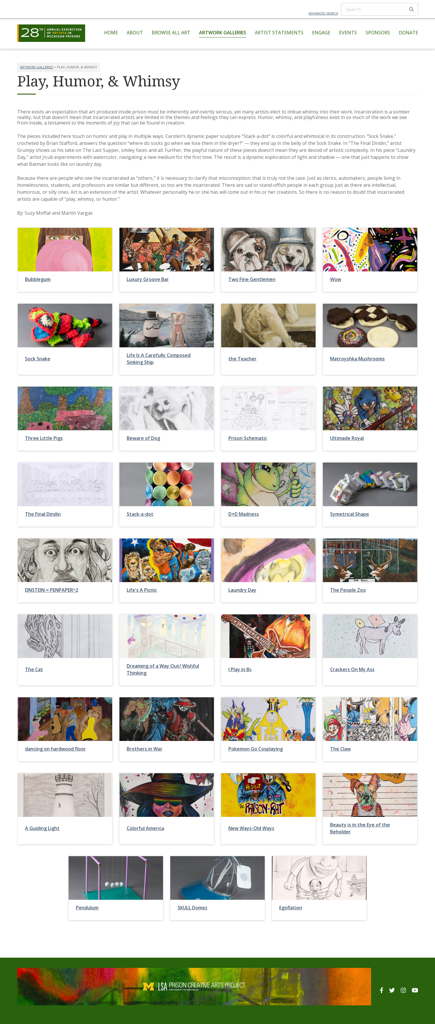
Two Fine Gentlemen (251, 279)
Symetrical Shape (349, 514)
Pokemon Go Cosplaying (255, 749)
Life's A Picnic (142, 590)
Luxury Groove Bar (148, 279)
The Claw (340, 749)
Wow (335, 279)
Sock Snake (37, 358)
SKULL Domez (192, 907)
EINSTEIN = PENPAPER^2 (51, 590)
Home (111, 32)
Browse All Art (171, 32)
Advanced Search (323, 13)
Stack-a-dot (140, 514)
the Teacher (242, 358)
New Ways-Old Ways (251, 828)
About (135, 32)
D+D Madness (243, 514)
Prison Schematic (247, 438)
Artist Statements (279, 32)
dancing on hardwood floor (55, 749)
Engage (321, 32)
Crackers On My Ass (352, 669)
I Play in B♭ (240, 669)
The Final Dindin (43, 514)
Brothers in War (144, 749)
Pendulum (87, 907)
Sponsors (378, 32)
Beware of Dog (143, 438)
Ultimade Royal (347, 438)
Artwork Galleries (222, 32)
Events (348, 32)
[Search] (379, 9)
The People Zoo (348, 590)
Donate (408, 32)
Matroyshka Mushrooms (357, 358)
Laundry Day (242, 590)
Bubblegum (38, 279)
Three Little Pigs (44, 438)
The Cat (34, 669)
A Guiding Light (42, 828)
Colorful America (145, 828)
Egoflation (290, 907)
